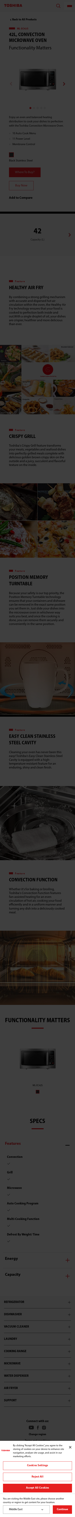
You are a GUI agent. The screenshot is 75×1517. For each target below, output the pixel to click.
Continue (62, 1509)
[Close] (70, 1447)
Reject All (37, 1476)
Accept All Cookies (37, 1488)
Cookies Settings (37, 1465)
